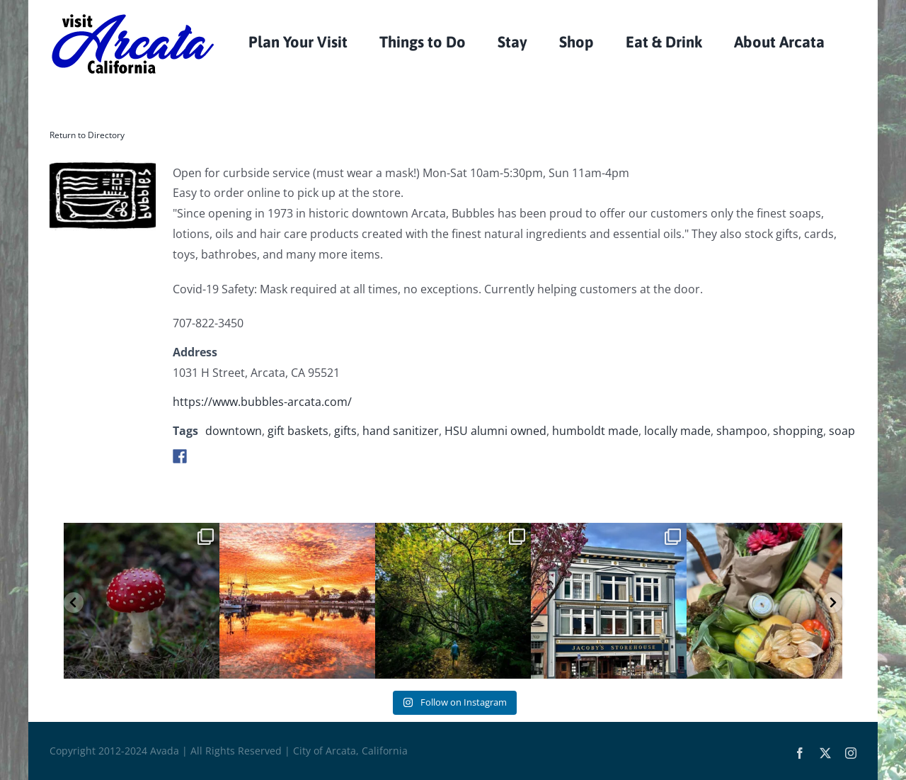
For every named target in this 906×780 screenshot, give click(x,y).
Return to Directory (87, 135)
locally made (677, 431)
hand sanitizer (400, 431)
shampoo (741, 431)
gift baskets (298, 431)
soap (842, 431)
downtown (233, 431)
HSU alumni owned (495, 431)
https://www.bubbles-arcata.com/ (262, 401)
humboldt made (595, 431)
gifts (345, 431)
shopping (798, 431)
